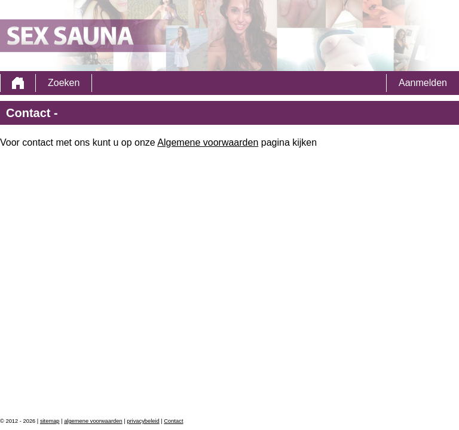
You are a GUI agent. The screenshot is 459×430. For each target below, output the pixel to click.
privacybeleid (143, 421)
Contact (173, 421)
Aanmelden (423, 83)
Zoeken (63, 83)
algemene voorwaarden (93, 421)
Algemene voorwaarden (207, 142)
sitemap (50, 421)
